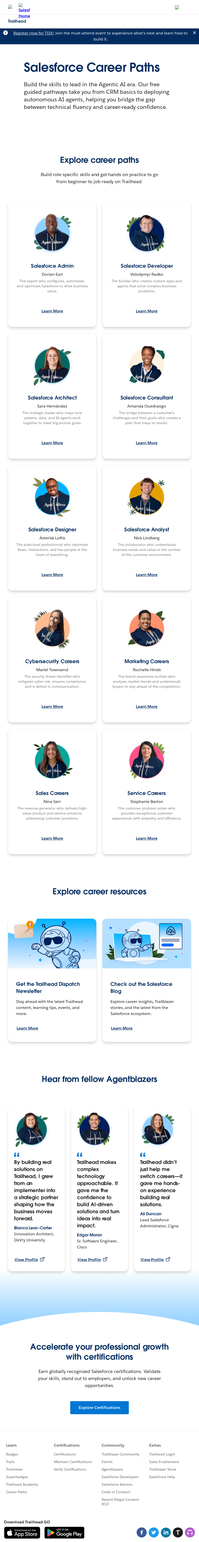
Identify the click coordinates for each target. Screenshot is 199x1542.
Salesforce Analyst (146, 529)
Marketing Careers (147, 661)
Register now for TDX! (33, 33)
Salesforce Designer (52, 529)
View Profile (30, 1259)
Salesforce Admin (52, 266)
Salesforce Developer (147, 266)
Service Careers (147, 793)
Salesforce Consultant (147, 397)
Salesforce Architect (52, 397)
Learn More (52, 311)
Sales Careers (52, 793)
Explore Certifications (99, 1407)
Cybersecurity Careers (52, 661)
